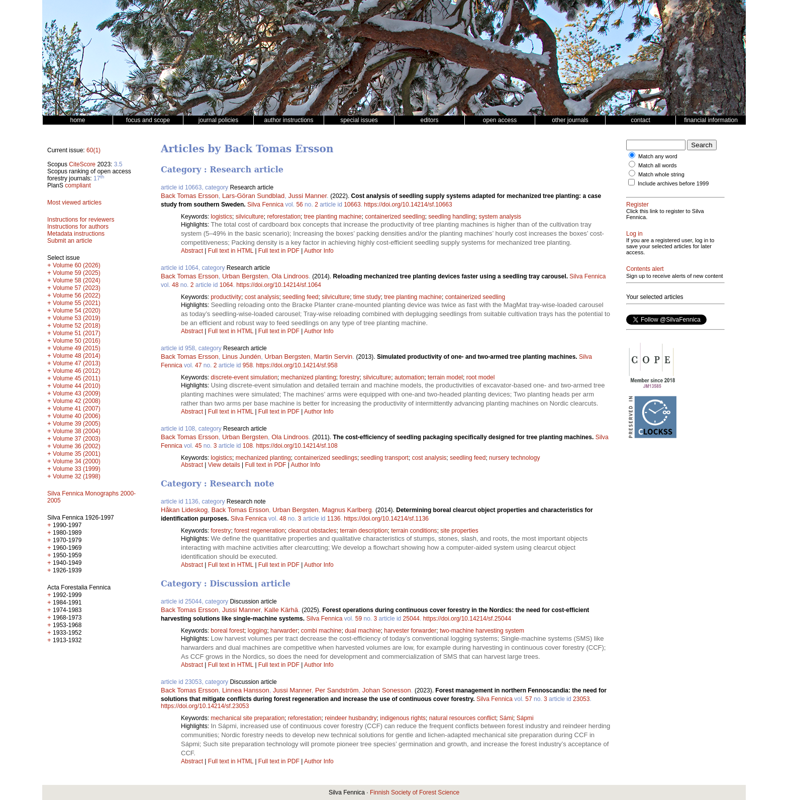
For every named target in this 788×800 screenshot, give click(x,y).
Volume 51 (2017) (77, 333)
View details (225, 464)
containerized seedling (395, 216)
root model (480, 377)
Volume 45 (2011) (77, 378)
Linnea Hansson (245, 690)
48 (175, 284)
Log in (634, 233)
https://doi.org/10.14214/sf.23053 (205, 706)
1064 (226, 284)
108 (248, 445)
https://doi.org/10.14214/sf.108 (297, 445)
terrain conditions (414, 530)
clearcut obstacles (312, 530)
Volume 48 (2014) (77, 355)
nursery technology (514, 457)
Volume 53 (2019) (77, 318)
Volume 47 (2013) (77, 363)
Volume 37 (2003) (77, 438)
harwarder (284, 630)
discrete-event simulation (244, 377)
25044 (411, 618)
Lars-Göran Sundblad (253, 195)
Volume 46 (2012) (77, 370)
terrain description (363, 530)
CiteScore (82, 164)
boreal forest (227, 630)
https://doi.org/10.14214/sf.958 (297, 365)
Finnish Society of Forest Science (414, 792)
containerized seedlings (325, 457)
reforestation (284, 216)
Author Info (319, 250)
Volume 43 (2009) (77, 393)
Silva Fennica (265, 204)
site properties (459, 530)
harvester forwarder (410, 630)
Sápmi (525, 718)
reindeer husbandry (350, 718)
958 (248, 365)
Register (637, 204)
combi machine (321, 630)
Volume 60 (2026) (77, 265)
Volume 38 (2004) (77, 431)
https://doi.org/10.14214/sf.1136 (386, 518)
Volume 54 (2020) (77, 310)
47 (198, 365)
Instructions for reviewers (80, 219)
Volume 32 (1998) (77, 476)
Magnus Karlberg (347, 510)
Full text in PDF (279, 250)
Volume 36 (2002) (77, 446)
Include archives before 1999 (673, 183)
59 (358, 618)
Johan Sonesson (386, 690)
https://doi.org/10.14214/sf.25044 (467, 618)
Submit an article (69, 240)
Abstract (192, 250)
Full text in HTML (231, 250)
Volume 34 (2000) (77, 461)
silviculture (250, 216)
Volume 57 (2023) (77, 287)
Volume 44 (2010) (77, 385)
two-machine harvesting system (482, 630)
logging (257, 630)
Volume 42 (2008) (77, 401)
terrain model (445, 377)
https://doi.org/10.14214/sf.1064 (278, 284)
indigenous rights (403, 718)
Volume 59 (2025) (77, 272)
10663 (352, 204)
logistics (221, 216)
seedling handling (451, 216)
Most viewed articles (74, 202)
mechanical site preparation (247, 718)
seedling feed (300, 297)
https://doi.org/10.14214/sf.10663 (408, 204)
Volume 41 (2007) (77, 408)
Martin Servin (333, 356)
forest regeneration (259, 530)
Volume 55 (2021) (77, 303)
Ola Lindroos (290, 276)
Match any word (657, 156)
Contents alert (645, 268)
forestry (350, 377)
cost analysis (262, 297)
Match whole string (661, 174)
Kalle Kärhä (281, 610)
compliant (77, 185)
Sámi (506, 718)
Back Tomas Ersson (190, 195)
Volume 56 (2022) (77, 295)
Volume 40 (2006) (77, 416)
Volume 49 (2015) (77, 348)
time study (367, 297)
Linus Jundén (241, 356)
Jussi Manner (307, 195)
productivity (226, 297)
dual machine (362, 630)
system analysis (499, 216)
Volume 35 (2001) (77, 453)
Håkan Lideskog (184, 510)
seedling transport (385, 457)
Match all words (657, 165)
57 (528, 699)
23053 (581, 699)
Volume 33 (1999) (77, 468)
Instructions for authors (78, 226)
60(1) (93, 150)
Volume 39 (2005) (77, 423)
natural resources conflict (462, 718)
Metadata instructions (76, 233)
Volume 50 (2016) (77, 340)
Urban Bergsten (245, 276)
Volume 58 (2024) (77, 280)
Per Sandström (337, 690)
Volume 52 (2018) (77, 325)
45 (198, 445)
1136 (334, 518)
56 (299, 204)
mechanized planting (308, 377)
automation (409, 377)
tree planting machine (333, 216)
